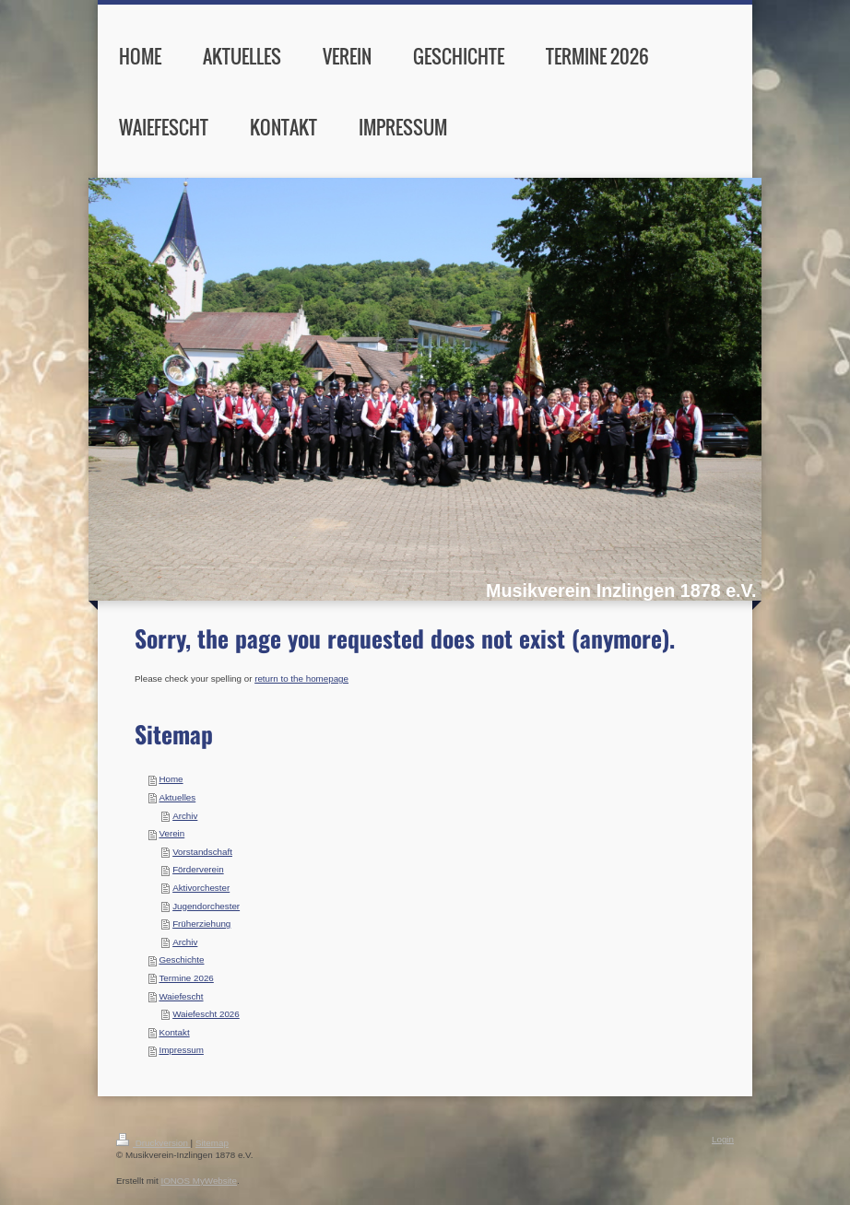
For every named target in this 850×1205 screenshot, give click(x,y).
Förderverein (198, 869)
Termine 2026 (186, 978)
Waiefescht (181, 996)
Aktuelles (177, 797)
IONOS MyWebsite (198, 1181)
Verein (171, 833)
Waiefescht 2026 (206, 1014)
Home (171, 779)
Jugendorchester (206, 906)
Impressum (181, 1050)
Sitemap (212, 1143)
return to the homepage (301, 678)
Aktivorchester (201, 888)
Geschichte (181, 959)
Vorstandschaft (202, 852)
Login (723, 1139)
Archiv (184, 816)
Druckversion (153, 1143)
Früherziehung (201, 923)
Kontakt (174, 1032)
